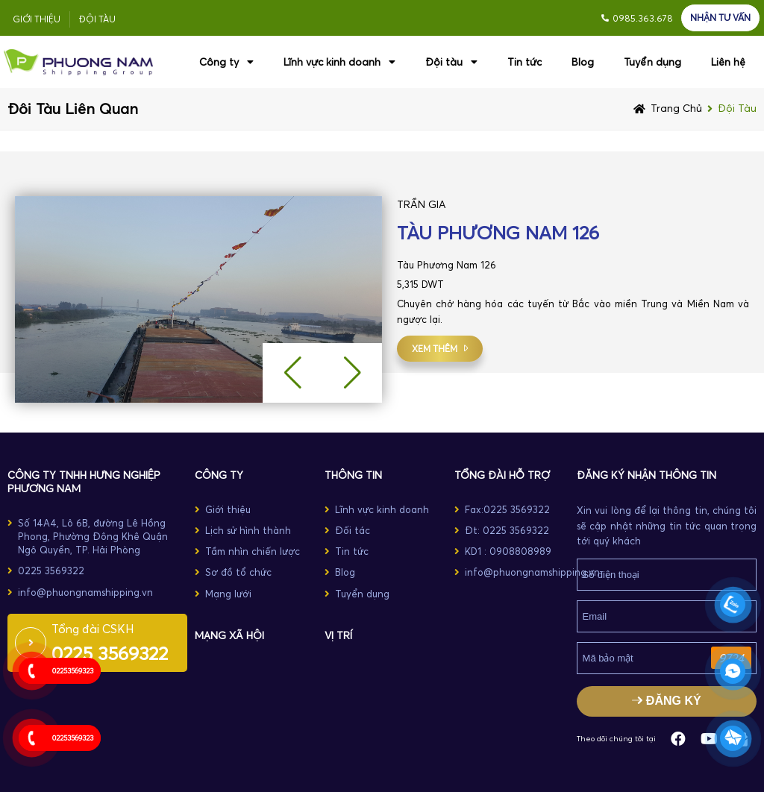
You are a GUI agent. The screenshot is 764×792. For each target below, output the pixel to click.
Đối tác (352, 530)
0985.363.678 (643, 18)
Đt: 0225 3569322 (507, 530)
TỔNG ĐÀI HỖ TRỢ (502, 475)
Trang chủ (676, 108)
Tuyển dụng (652, 62)
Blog (583, 62)
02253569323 (72, 671)
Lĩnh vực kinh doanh (339, 62)
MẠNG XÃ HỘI (229, 635)
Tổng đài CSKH (92, 628)
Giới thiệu (36, 19)
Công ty (226, 62)
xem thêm (434, 348)
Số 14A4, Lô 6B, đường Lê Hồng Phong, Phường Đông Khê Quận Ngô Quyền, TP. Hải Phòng (93, 536)
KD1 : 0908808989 (508, 551)
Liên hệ (728, 62)
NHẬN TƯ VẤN (720, 17)
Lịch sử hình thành (248, 530)
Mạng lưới (228, 594)
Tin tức (524, 62)
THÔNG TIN (353, 475)
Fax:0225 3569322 (507, 509)
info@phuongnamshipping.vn (85, 592)
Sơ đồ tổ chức (238, 572)
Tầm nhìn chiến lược (252, 551)
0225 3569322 (51, 570)
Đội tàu (97, 19)
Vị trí (338, 635)
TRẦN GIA (421, 204)
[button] (352, 373)
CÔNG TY (219, 475)
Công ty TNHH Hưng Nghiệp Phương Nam (83, 481)
